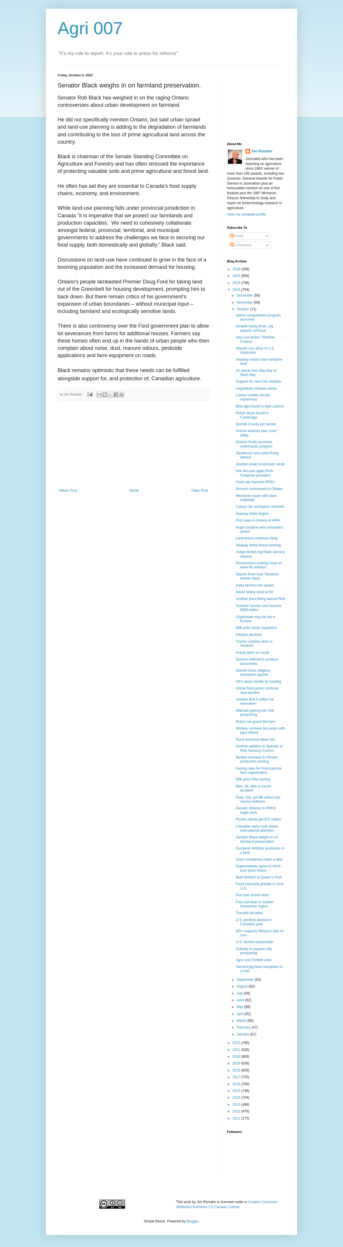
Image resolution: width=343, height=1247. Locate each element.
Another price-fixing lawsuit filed (260, 599)
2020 (237, 1057)
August (243, 986)
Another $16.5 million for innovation (255, 701)
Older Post (199, 491)
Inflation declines (249, 635)
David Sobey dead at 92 (254, 592)
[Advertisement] (133, 444)
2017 (237, 1077)
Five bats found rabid (252, 895)
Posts (236, 236)
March (242, 1021)
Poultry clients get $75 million (258, 819)
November (245, 302)
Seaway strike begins (252, 514)
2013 (237, 1104)
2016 (237, 1084)
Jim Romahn (261, 151)
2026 (237, 269)
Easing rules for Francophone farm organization (259, 770)
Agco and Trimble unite (254, 960)
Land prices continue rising (257, 538)
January (243, 1034)
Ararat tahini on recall (252, 653)
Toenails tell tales (249, 913)
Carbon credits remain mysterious (253, 397)
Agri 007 (90, 28)
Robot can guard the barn (256, 722)
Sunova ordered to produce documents (257, 661)
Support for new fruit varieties (258, 381)
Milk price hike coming (253, 779)
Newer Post (68, 491)
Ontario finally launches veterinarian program (254, 444)
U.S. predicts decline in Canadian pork (254, 922)
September (246, 980)
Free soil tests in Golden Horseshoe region (254, 904)
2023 (237, 290)
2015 (237, 1091)
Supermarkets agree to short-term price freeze (258, 868)
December (245, 295)
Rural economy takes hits (255, 739)
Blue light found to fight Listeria (260, 406)
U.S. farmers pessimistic (254, 942)
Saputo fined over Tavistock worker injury (257, 576)
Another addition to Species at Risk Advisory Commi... (259, 748)
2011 (237, 1118)
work (187, 1202)
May (240, 1007)
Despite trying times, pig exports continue (254, 328)
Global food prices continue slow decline (257, 690)
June (241, 1000)
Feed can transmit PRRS (255, 482)
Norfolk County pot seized (256, 424)
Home (134, 491)
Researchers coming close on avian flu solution (259, 565)
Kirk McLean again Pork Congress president (254, 473)
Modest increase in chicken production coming (257, 759)
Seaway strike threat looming (258, 545)
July (240, 993)
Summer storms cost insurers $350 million (258, 608)
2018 (237, 1070)
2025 (237, 276)
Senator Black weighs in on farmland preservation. (257, 839)
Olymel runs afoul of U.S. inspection (255, 350)
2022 (237, 1043)
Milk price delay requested (256, 628)
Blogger (192, 1221)
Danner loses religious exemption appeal (253, 672)
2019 (237, 1063)
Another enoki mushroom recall (260, 464)
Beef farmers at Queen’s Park (259, 877)
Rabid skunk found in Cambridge (252, 415)
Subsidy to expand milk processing (254, 951)
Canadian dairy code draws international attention (257, 828)
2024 (237, 283)
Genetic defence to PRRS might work (256, 810)
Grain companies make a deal (259, 859)
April (241, 1014)
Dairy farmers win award (254, 585)
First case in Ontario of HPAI (258, 520)
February (244, 1027)
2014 (237, 1097)
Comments (241, 245)
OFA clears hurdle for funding (258, 682)
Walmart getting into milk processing (255, 712)
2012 (237, 1111)
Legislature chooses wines (256, 388)
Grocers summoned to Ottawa (259, 489)
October (243, 309)
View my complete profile (246, 214)
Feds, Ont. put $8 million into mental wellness (258, 799)
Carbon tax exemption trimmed (260, 507)
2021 (237, 1050)
